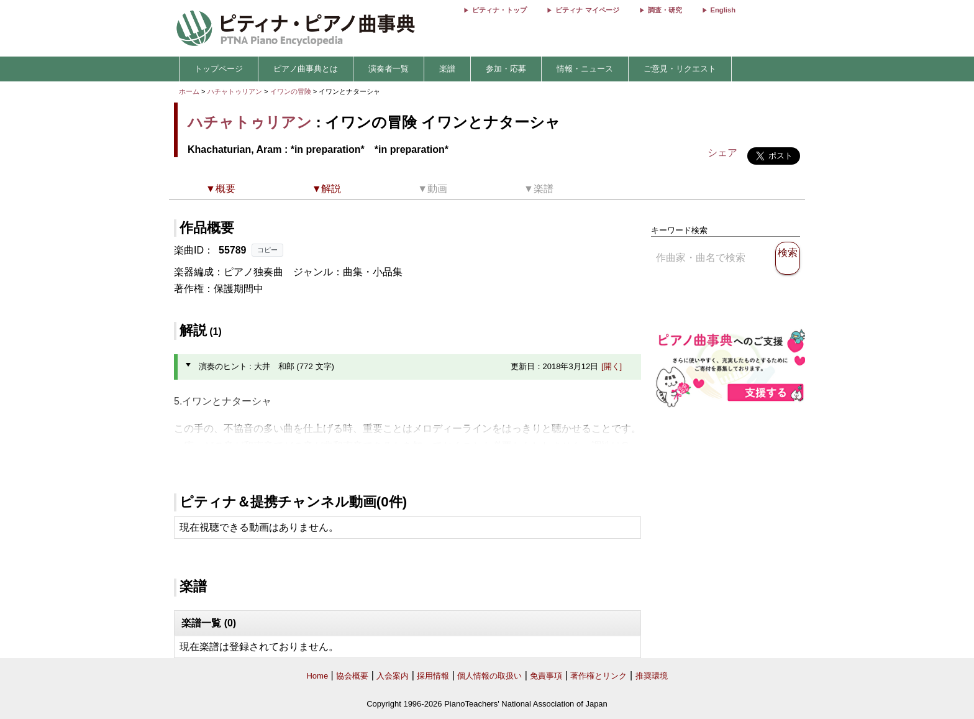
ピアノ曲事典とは (305, 68)
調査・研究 (665, 10)
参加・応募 (506, 68)
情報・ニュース (585, 68)
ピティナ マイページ (587, 10)
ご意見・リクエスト (680, 68)
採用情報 (433, 675)
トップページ (218, 68)
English (723, 10)
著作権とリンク (598, 675)
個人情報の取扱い (489, 675)
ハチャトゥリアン (234, 91)
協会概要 (352, 675)
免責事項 (546, 675)
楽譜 (447, 68)
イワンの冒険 (291, 91)
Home (317, 675)
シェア (722, 152)
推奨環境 (651, 675)
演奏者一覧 (388, 68)
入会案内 (392, 675)
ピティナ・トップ (499, 10)
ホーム (189, 91)
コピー (267, 250)
